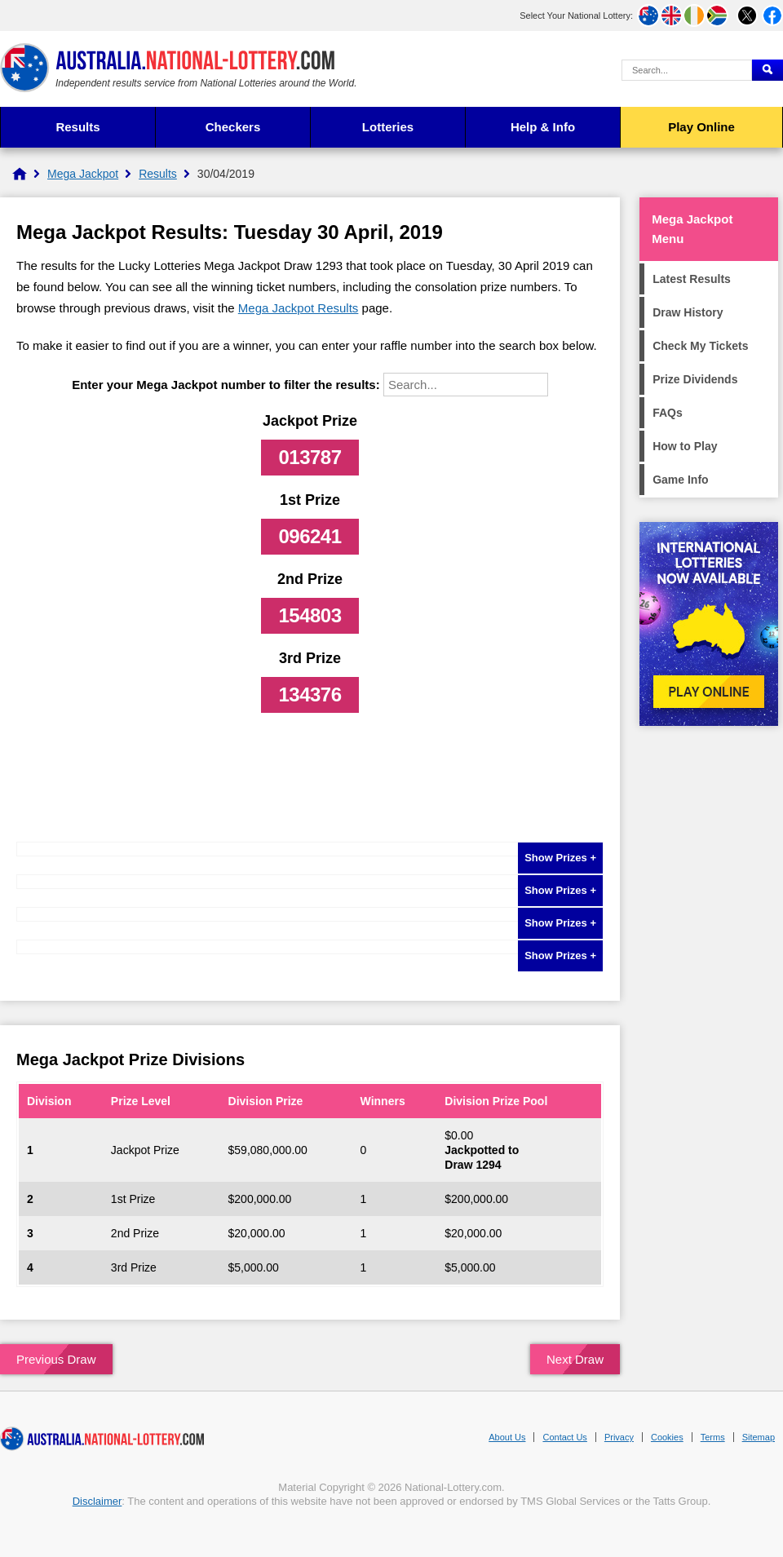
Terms (713, 1437)
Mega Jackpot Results (298, 308)
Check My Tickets (700, 345)
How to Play (684, 446)
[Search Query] (687, 70)
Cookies (667, 1437)
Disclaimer (97, 1501)
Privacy (619, 1437)
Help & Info (543, 127)
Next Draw (575, 1359)
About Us (507, 1437)
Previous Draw (56, 1359)
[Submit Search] (767, 70)
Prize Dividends (694, 379)
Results (77, 127)
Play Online (701, 127)
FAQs (667, 412)
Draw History (687, 312)
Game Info (680, 479)
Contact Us (564, 1437)
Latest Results (691, 278)
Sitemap (758, 1437)
